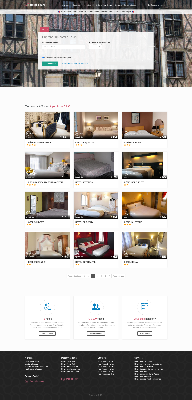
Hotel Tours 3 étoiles (106, 366)
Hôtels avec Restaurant (143, 376)
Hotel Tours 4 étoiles (106, 369)
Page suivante (118, 276)
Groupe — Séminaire (113, 5)
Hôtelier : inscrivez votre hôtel (36, 366)
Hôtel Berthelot (134, 182)
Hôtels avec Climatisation (144, 361)
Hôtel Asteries (84, 182)
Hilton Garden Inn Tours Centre (45, 182)
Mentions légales (31, 364)
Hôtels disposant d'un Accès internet (148, 369)
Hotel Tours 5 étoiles (106, 371)
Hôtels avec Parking (142, 371)
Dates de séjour (50, 43)
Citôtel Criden (132, 142)
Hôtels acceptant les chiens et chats (148, 364)
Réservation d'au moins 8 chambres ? (75, 64)
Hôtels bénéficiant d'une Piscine (146, 374)
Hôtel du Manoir (36, 262)
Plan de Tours (72, 379)
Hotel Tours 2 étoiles (106, 364)
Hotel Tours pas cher (106, 374)
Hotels (44, 29)
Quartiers (88, 5)
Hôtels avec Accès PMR (143, 366)
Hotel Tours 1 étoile (105, 361)
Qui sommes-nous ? (32, 361)
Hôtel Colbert (35, 222)
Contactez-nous (37, 381)
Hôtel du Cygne (133, 222)
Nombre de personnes (99, 43)
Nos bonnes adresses (33, 369)
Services (66, 5)
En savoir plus (96, 333)
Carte (98, 5)
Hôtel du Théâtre (85, 262)
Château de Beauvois (39, 142)
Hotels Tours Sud (68, 364)
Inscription (145, 333)
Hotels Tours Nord (68, 361)
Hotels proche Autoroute (70, 369)
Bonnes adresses (130, 5)
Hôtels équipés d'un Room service (147, 379)
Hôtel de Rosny (84, 222)
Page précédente (74, 276)
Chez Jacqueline (84, 142)
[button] (157, 5)
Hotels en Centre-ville (69, 366)
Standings (77, 5)
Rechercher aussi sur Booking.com (57, 58)
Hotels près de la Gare (70, 371)
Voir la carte (47, 333)
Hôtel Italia (131, 262)
